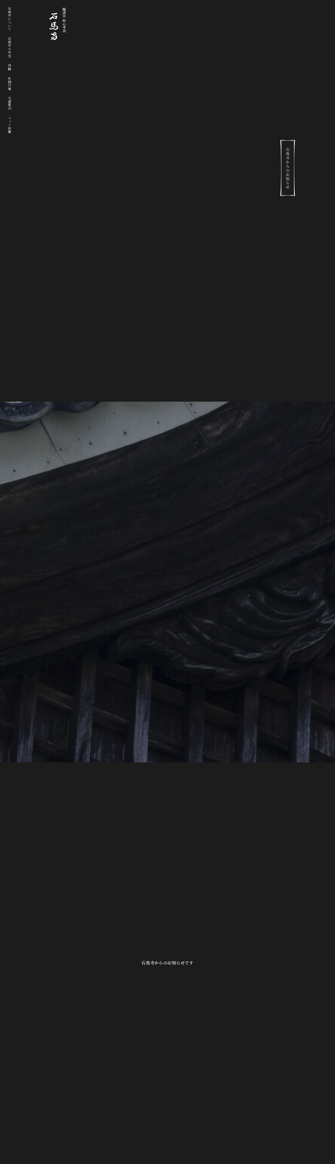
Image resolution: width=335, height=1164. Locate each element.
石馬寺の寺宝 (9, 47)
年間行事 (9, 83)
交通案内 (9, 103)
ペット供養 (9, 124)
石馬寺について (9, 19)
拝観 (9, 67)
